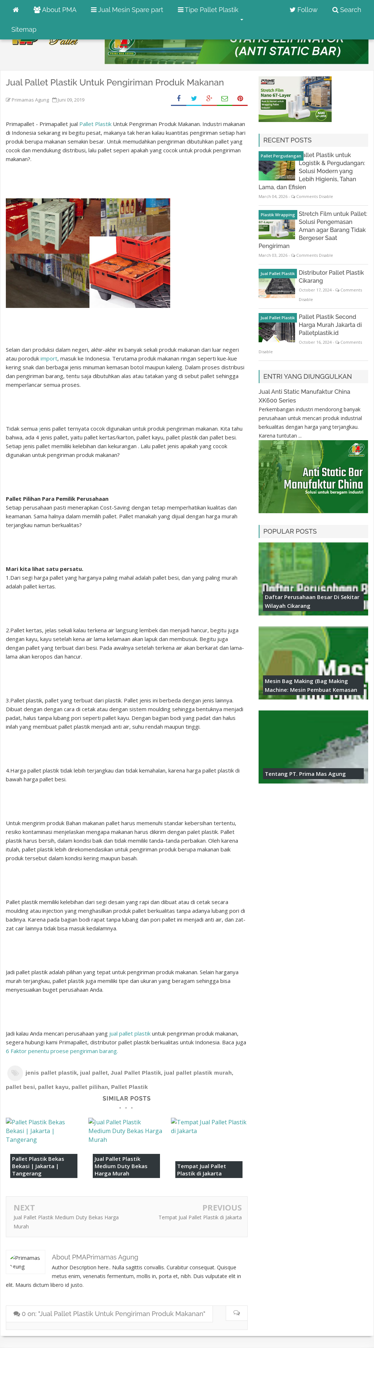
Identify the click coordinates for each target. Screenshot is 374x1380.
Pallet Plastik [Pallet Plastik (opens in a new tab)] (95, 123)
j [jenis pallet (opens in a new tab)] (39, 428)
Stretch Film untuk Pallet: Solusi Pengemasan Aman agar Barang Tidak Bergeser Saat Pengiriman (313, 229)
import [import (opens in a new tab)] (49, 358)
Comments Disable (314, 196)
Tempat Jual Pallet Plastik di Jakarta (201, 1169)
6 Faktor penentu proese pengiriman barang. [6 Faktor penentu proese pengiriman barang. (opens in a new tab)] (62, 1051)
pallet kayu (53, 1087)
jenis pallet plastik (51, 1073)
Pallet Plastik (129, 1087)
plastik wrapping (278, 214)
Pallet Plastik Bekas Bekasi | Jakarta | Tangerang (38, 1166)
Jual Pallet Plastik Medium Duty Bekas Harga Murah (121, 1166)
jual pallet (94, 1073)
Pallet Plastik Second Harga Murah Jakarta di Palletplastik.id (330, 324)
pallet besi (20, 1087)
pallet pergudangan (281, 156)
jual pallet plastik (130, 1033)
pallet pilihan (90, 1087)
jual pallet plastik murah (198, 1073)
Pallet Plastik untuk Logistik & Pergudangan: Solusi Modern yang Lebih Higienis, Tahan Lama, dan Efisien (312, 171)
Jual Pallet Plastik (136, 1073)
